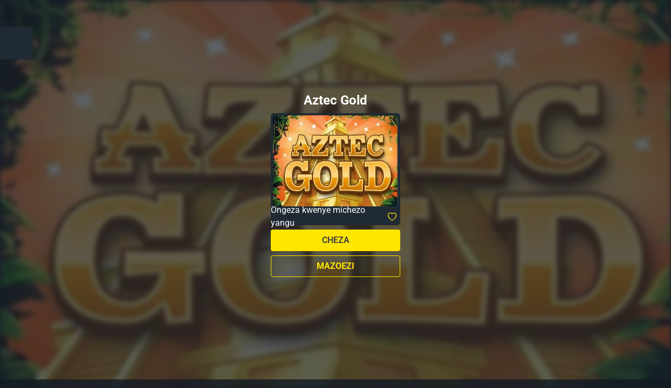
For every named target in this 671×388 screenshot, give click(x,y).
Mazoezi (335, 266)
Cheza (336, 240)
